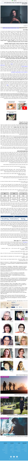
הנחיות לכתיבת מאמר (4, 452)
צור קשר (6, 453)
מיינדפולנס (25, 452)
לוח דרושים (18, 451)
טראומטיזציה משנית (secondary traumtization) (19, 73)
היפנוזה (13, 454)
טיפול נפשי (14, 302)
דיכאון (12, 65)
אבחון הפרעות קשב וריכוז (17, 452)
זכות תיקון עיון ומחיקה (4, 451)
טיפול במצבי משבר (20, 302)
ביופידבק (13, 450)
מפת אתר (6, 455)
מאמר (7, 86)
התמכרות (26, 453)
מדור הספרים (18, 450)
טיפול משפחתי (12, 451)
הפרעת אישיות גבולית (24, 451)
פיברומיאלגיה (25, 450)
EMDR (13, 453)
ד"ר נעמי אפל (25, 243)
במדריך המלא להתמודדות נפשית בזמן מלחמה (11, 29)
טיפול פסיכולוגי (9, 302)
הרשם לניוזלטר (5, 454)
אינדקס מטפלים (18, 453)
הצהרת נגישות (5, 450)
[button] (1, 1)
